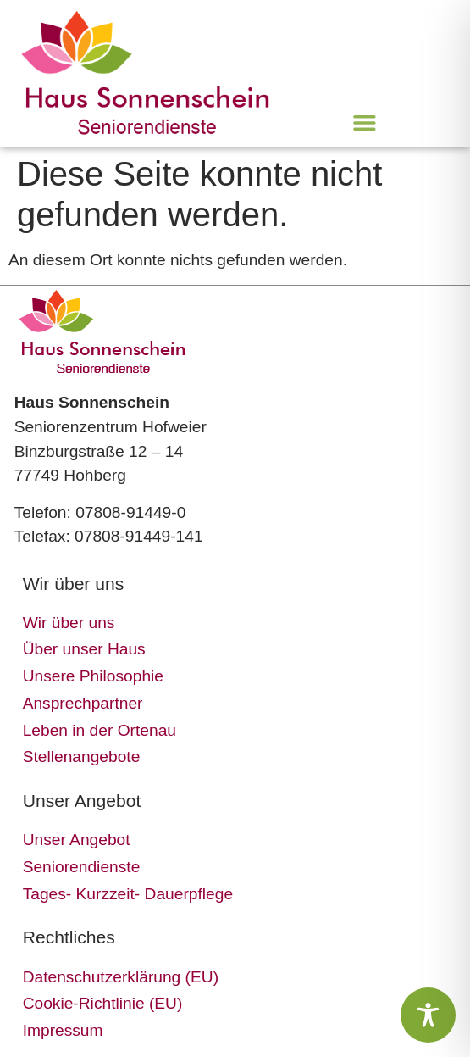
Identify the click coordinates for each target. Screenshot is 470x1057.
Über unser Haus (84, 649)
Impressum (63, 1030)
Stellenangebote (82, 756)
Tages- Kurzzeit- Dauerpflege (128, 894)
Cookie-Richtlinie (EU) (103, 1003)
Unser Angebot (76, 839)
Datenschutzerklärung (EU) (120, 977)
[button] (364, 122)
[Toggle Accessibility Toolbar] (428, 1015)
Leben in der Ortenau (99, 730)
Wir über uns (69, 622)
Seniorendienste (82, 867)
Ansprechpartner (83, 703)
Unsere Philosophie (93, 676)
